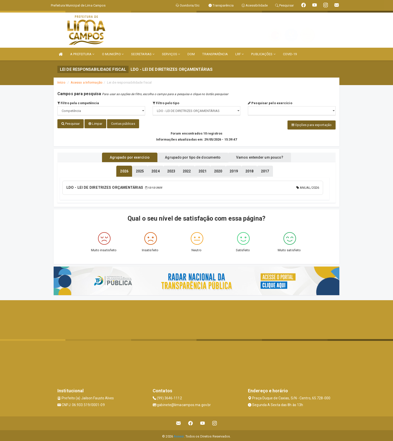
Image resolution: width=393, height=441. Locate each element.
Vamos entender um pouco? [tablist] (265, 156)
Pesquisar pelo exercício (270, 103)
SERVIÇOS (171, 54)
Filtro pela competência (78, 103)
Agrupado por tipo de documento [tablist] (193, 156)
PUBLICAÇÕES (263, 54)
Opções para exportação (311, 125)
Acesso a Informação (87, 82)
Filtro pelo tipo (166, 103)
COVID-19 (290, 54)
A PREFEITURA (82, 54)
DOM (191, 54)
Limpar (95, 123)
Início (61, 82)
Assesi (179, 434)
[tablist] (124, 170)
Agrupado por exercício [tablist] (124, 156)
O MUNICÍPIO (113, 54)
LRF (239, 54)
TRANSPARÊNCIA (215, 54)
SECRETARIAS (142, 54)
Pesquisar (70, 123)
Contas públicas (123, 123)
